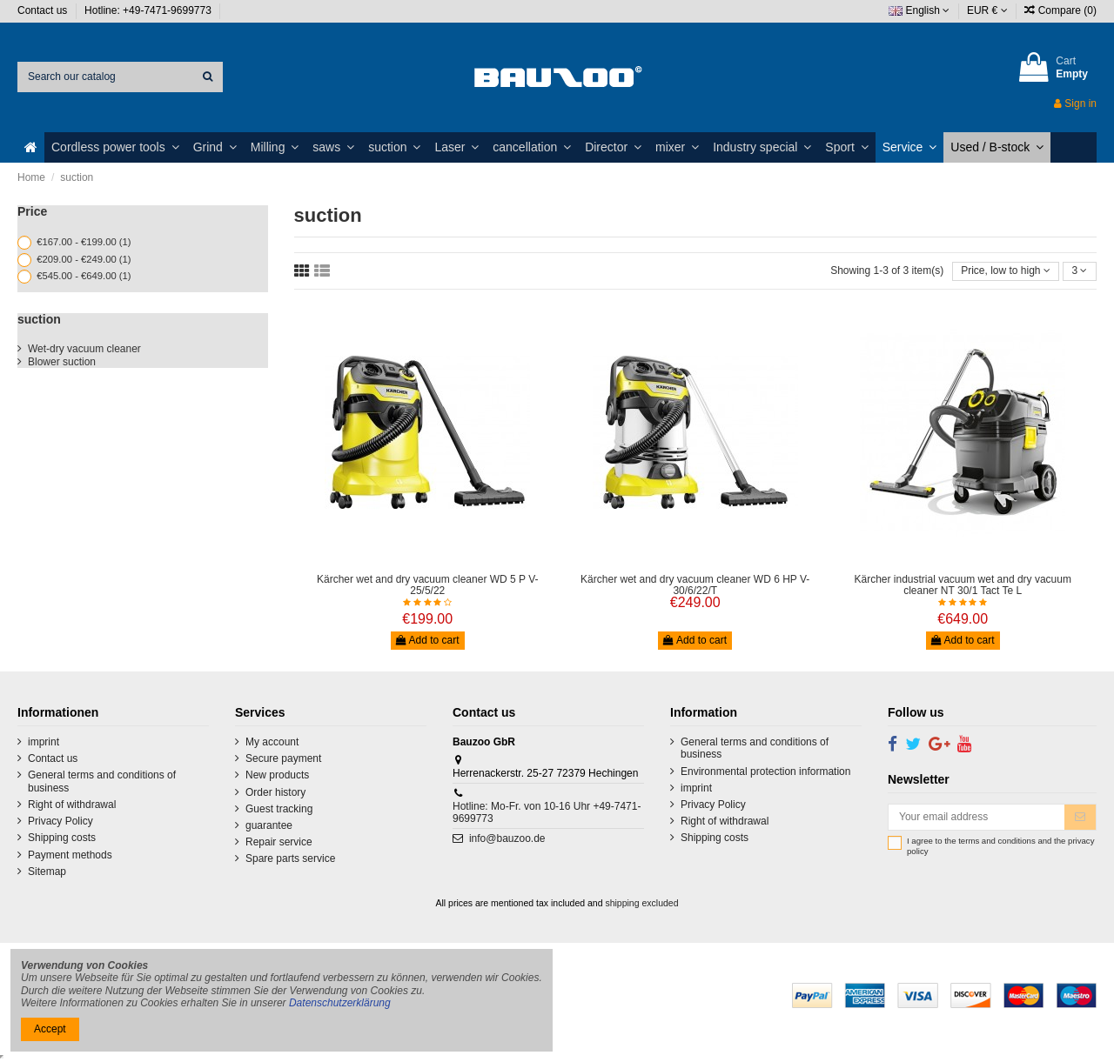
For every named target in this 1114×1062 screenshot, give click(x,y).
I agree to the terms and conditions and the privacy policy (1000, 846)
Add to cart (428, 640)
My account (272, 742)
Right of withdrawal (72, 804)
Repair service (278, 842)
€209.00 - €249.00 (84, 259)
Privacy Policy (60, 821)
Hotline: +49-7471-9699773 (149, 10)
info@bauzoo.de (507, 838)
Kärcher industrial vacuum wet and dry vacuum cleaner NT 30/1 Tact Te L (962, 585)
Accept (50, 1029)
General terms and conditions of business (102, 781)
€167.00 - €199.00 (84, 242)
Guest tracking (278, 809)
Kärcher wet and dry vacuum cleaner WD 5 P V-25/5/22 (428, 585)
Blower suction (62, 362)
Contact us (43, 10)
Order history (275, 792)
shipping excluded (641, 903)
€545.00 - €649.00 (84, 276)
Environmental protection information (765, 771)
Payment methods (70, 855)
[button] (115, 147)
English (919, 10)
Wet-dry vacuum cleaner (84, 349)
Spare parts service (290, 858)
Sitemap (47, 871)
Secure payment (283, 758)
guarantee (268, 825)
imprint (43, 742)
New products (277, 775)
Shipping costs (62, 838)
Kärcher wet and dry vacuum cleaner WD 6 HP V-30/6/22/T (694, 585)
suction (39, 319)
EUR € (987, 10)
